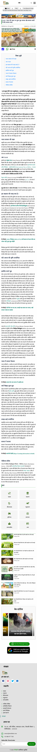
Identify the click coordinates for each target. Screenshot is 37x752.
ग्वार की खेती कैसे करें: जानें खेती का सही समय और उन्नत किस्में (24, 551)
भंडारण (5, 693)
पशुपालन (5, 697)
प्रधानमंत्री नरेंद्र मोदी (10, 326)
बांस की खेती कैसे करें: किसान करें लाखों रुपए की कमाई (23, 600)
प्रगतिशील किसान (7, 706)
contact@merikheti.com (9, 733)
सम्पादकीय (5, 700)
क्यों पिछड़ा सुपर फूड (10, 76)
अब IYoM (8, 61)
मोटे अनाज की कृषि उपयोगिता (13, 67)
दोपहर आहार (26, 470)
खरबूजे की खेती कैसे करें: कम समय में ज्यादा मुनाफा (24, 591)
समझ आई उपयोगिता (11, 79)
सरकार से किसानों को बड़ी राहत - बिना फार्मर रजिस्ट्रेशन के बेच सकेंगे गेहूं (25, 583)
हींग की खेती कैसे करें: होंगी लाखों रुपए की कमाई (23, 558)
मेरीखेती (4, 716)
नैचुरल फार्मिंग (4, 177)
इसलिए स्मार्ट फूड (10, 70)
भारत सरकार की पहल (11, 59)
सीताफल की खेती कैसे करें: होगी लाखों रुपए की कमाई (24, 542)
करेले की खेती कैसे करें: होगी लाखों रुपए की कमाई (24, 534)
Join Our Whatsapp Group (19, 644)
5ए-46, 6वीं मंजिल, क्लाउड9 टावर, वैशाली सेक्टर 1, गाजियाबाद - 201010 (19, 728)
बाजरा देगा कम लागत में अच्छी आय (14, 382)
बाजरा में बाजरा (9, 82)
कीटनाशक (5, 695)
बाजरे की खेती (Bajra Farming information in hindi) (20, 453)
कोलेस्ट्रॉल (8, 301)
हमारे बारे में (6, 712)
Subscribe (31, 744)
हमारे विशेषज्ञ (6, 710)
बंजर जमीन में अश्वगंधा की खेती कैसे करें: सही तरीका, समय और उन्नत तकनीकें (24, 567)
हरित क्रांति (11, 391)
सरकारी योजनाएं (7, 708)
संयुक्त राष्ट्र (8, 160)
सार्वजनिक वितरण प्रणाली (18, 466)
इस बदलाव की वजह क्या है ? (12, 64)
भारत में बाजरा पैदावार (11, 73)
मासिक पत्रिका (6, 704)
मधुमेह (18, 298)
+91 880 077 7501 (7, 736)
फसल (4, 691)
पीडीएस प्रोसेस (9, 85)
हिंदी (19, 3)
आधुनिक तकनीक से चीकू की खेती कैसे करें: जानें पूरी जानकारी (24, 575)
